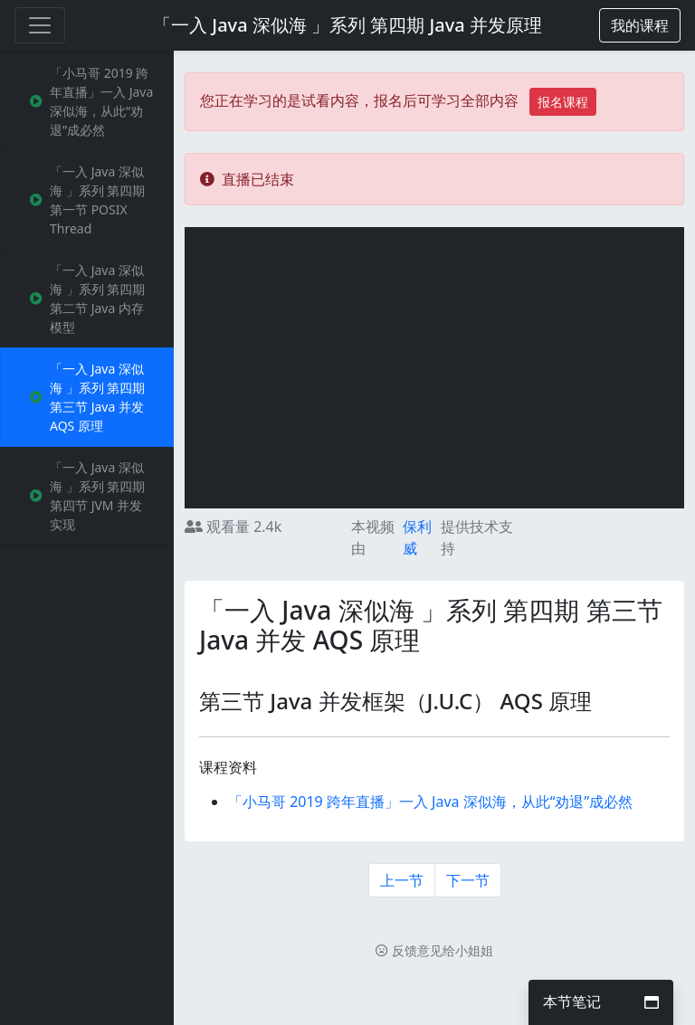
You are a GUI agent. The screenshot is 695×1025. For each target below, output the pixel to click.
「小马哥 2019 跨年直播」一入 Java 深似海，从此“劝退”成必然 (430, 801)
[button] (640, 25)
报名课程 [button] (563, 101)
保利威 (417, 537)
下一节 (468, 880)
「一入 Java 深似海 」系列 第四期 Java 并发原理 (347, 25)
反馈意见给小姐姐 (434, 950)
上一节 (402, 880)
